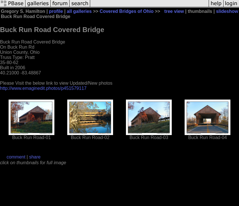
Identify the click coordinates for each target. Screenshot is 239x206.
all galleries (79, 11)
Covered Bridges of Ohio (126, 11)
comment (16, 156)
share (35, 156)
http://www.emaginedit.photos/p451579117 (43, 88)
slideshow (227, 11)
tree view (174, 11)
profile (56, 11)
